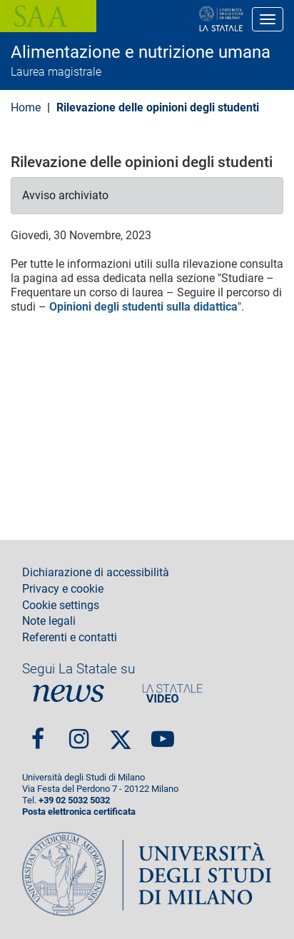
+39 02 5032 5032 (74, 800)
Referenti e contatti (69, 637)
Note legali (49, 621)
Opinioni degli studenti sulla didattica (143, 306)
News (68, 693)
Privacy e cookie (62, 589)
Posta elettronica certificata (79, 811)
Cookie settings (60, 605)
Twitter (120, 734)
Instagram (78, 733)
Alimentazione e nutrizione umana (140, 52)
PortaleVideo (173, 693)
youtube (162, 733)
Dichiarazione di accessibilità (95, 572)
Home (26, 107)
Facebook (37, 733)
